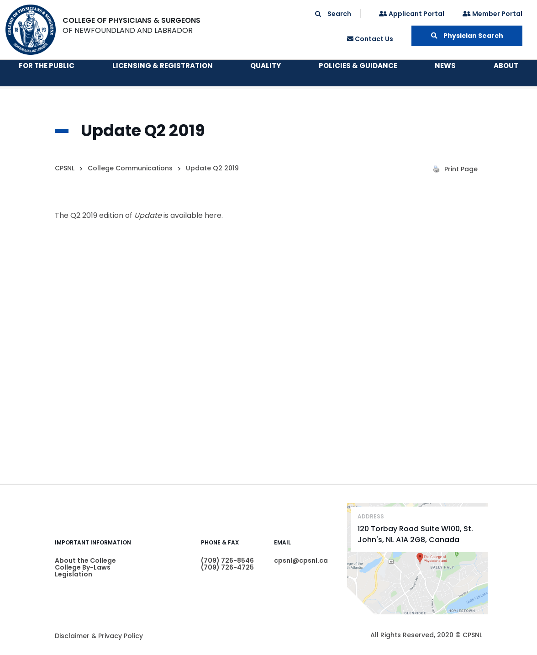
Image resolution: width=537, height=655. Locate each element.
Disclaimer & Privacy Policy (99, 635)
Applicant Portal (411, 13)
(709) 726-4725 (227, 567)
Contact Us (370, 38)
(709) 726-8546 (227, 560)
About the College (85, 560)
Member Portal (492, 13)
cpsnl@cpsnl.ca (301, 560)
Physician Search (467, 35)
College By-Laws (83, 567)
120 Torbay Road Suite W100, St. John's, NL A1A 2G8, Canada (415, 534)
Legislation (73, 574)
